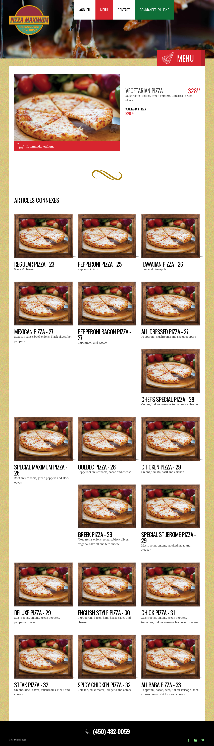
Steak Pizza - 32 (31, 684)
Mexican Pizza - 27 (34, 331)
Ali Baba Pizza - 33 (161, 684)
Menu (105, 10)
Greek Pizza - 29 (95, 534)
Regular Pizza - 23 (34, 263)
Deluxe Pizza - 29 (33, 612)
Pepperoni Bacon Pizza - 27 (105, 334)
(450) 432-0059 (107, 731)
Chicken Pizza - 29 (161, 466)
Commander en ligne (156, 10)
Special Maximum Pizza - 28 (41, 469)
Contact (125, 10)
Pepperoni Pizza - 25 (100, 263)
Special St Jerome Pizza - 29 (169, 537)
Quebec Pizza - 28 (97, 466)
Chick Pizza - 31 (158, 612)
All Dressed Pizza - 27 (165, 331)
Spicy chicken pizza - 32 (104, 684)
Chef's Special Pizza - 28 (168, 399)
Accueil (85, 10)
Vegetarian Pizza (144, 90)
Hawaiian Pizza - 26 (162, 263)
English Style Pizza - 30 (104, 612)
